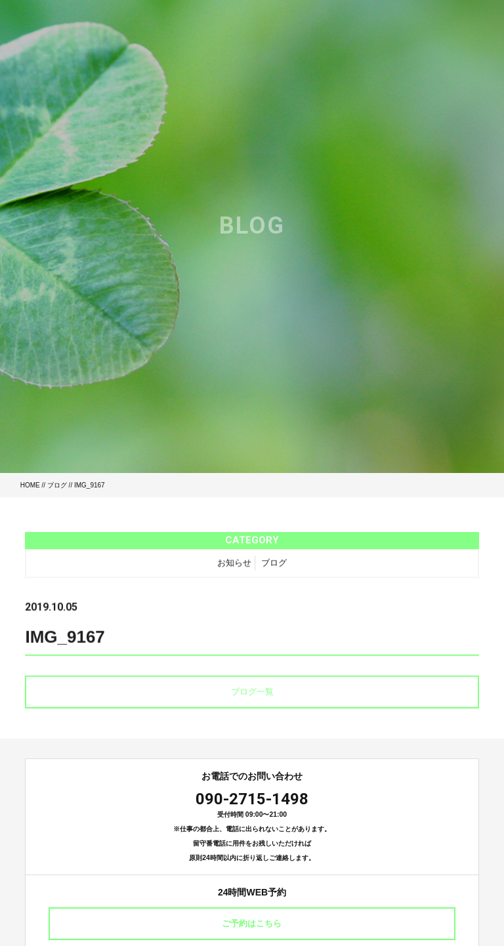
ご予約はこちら (252, 923)
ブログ (57, 485)
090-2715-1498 (252, 799)
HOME (30, 485)
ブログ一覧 (252, 695)
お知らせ (234, 566)
